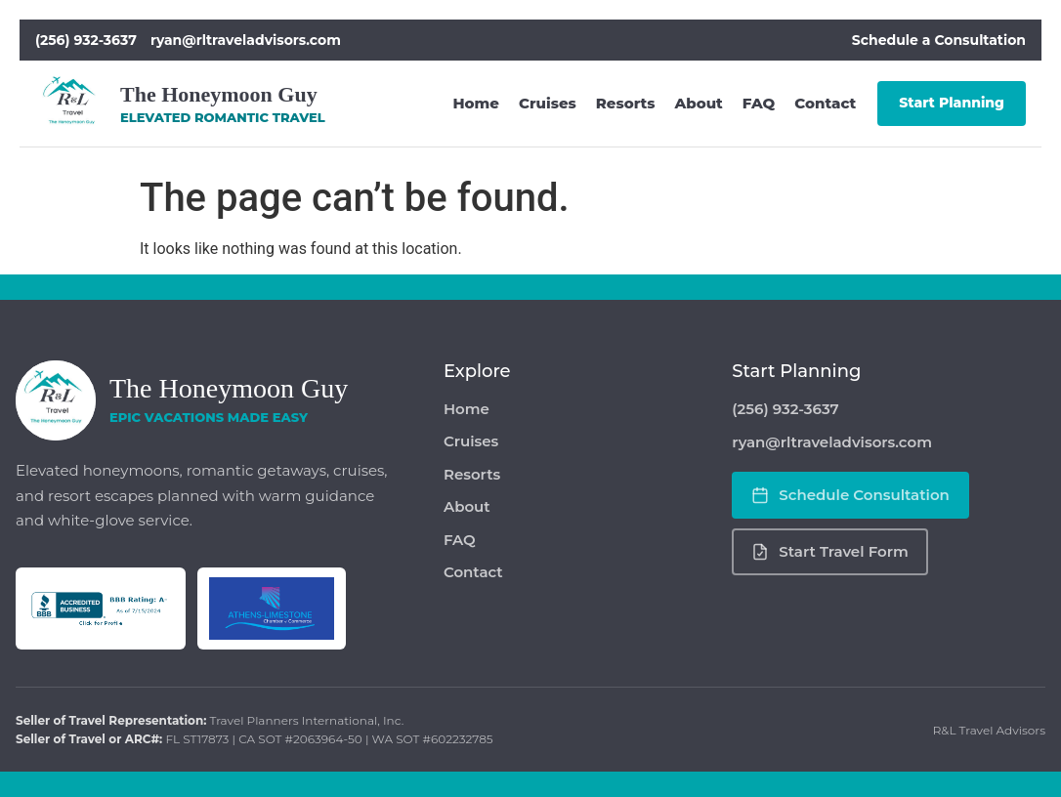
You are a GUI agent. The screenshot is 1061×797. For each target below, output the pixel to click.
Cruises (547, 103)
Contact (825, 103)
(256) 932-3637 (86, 40)
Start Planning (951, 102)
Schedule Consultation (850, 494)
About (698, 103)
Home (476, 103)
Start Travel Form (829, 551)
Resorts (626, 103)
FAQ (759, 103)
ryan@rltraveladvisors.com (245, 40)
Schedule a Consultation (939, 40)
